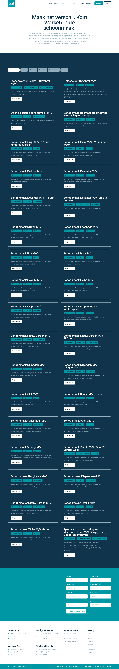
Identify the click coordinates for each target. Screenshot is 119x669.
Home (50, 3)
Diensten (56, 3)
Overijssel (33, 70)
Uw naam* (69, 576)
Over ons (75, 3)
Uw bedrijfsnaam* (94, 576)
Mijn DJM (88, 3)
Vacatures (62, 12)
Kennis (68, 3)
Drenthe (24, 70)
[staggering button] (98, 3)
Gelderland (42, 70)
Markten (63, 3)
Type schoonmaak (94, 601)
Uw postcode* (93, 592)
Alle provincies (13, 70)
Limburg (64, 70)
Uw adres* (69, 592)
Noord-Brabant (54, 70)
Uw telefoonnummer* (95, 584)
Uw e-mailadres (70, 584)
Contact (82, 3)
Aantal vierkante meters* (72, 601)
